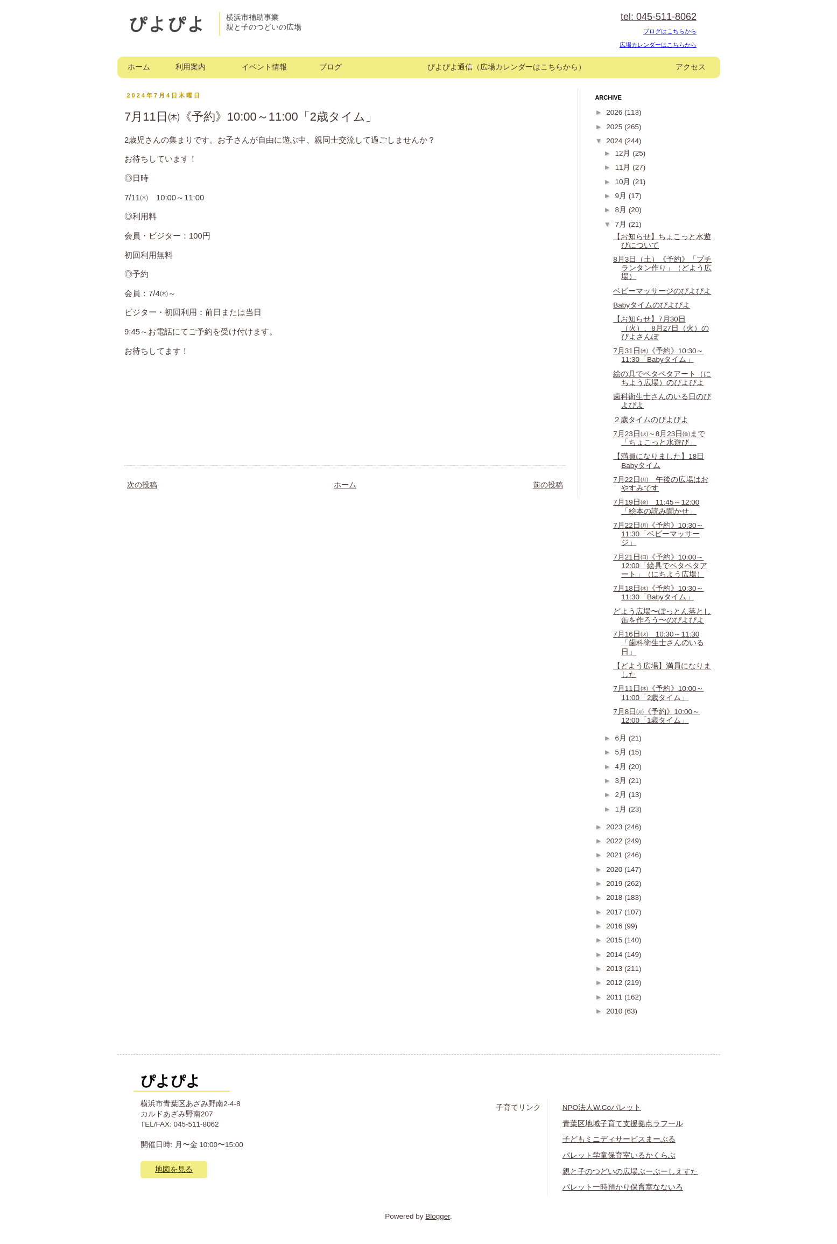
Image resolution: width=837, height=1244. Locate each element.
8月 (621, 210)
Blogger (437, 1216)
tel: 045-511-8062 (659, 16)
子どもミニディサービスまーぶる (619, 1139)
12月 (623, 153)
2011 (615, 997)
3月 (621, 781)
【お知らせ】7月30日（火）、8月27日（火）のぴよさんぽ (661, 327)
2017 (615, 912)
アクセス (691, 67)
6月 (621, 738)
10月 (623, 182)
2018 (615, 897)
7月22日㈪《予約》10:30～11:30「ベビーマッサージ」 (658, 534)
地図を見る (174, 1169)
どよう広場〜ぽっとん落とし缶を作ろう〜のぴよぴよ (662, 615)
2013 (615, 969)
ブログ (330, 67)
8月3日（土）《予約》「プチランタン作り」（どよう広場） (662, 268)
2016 (615, 926)
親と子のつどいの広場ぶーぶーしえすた (630, 1172)
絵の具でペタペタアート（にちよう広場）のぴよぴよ (662, 378)
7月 (621, 224)
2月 (621, 795)
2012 (615, 983)
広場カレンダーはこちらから (658, 44)
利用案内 (190, 67)
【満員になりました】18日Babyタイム (658, 460)
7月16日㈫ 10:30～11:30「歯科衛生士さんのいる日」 (658, 642)
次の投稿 (142, 485)
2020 (615, 869)
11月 (623, 167)
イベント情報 (264, 67)
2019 (615, 883)
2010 (615, 1011)
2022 (615, 841)
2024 (615, 141)
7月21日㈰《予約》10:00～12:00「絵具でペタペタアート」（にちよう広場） (660, 565)
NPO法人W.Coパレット (601, 1107)
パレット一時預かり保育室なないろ (622, 1187)
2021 (615, 855)
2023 (615, 827)
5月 (621, 752)
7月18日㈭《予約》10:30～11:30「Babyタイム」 (658, 592)
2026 (615, 112)
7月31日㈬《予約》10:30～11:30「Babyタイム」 (658, 355)
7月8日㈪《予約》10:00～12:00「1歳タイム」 (656, 716)
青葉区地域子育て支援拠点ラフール (622, 1124)
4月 (621, 767)
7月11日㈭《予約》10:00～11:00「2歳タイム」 (658, 692)
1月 (621, 809)
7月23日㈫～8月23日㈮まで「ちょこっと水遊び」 (659, 438)
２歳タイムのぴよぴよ (650, 420)
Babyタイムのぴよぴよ (651, 305)
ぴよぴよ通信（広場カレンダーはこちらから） (506, 67)
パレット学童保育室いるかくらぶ (619, 1155)
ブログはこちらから (670, 31)
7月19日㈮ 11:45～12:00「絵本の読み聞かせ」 (656, 506)
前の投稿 (548, 485)
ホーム (139, 67)
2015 (615, 940)
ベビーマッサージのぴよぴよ (662, 291)
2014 (615, 955)
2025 (615, 127)
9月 (621, 196)
